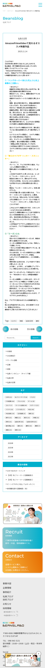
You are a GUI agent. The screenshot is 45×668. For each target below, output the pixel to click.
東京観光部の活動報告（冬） (17, 488)
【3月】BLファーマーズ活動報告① (20, 479)
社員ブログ (10, 11)
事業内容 (7, 583)
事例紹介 (7, 592)
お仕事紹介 (11, 356)
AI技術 (9, 351)
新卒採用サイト (9, 612)
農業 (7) (37, 426)
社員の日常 (22, 38)
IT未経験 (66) (10, 401)
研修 (8, 369)
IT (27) (33, 397)
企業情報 (7, 587)
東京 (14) (27, 418)
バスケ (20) (9, 409)
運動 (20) (9, 430)
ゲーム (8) (31, 401)
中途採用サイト (9, 615)
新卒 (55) (9, 418)
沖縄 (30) (36, 418)
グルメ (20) (21, 401)
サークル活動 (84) (21, 405)
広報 (8, 364)
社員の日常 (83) (32, 422)
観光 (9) (20, 426)
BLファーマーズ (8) (21, 397)
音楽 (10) (18, 430)
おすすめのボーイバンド (16, 471)
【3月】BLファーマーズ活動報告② (20, 475)
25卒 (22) (9, 397)
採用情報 (7, 608)
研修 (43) (9, 422)
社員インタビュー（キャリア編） (19, 373)
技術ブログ (8, 599)
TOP (4, 11)
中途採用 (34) (10, 413)
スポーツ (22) (34, 405)
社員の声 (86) (19, 422)
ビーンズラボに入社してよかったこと (21, 484)
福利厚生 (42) (10, 426)
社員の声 (10, 378)
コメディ (14, 321)
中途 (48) (31, 409)
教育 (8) (31, 413)
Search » (36, 337)
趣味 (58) (29, 426)
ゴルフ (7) (9, 405)
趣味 (37, 321)
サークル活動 (12, 360)
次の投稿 (30, 329)
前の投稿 (14, 329)
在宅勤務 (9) (21, 413)
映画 (21, 321)
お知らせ (7, 603)
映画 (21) (18, 418)
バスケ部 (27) (20, 409)
